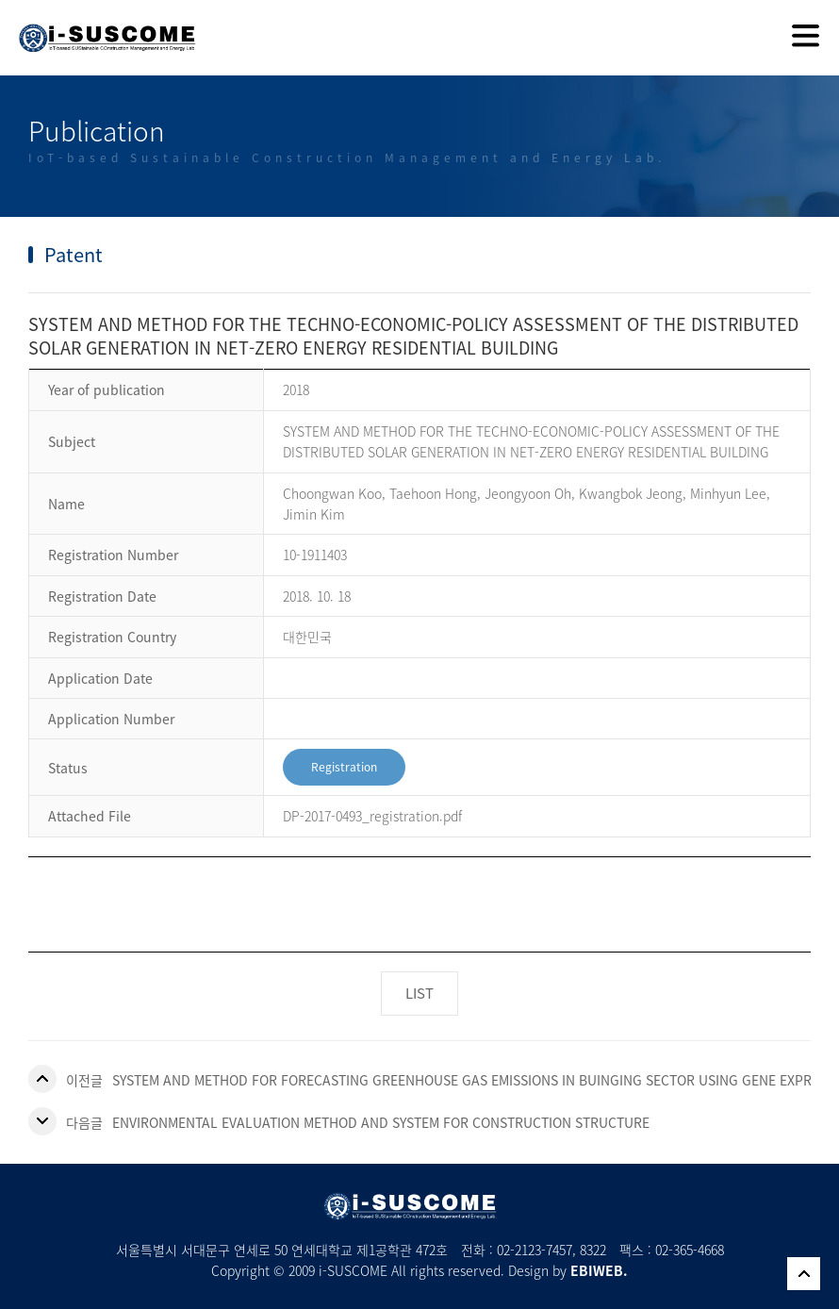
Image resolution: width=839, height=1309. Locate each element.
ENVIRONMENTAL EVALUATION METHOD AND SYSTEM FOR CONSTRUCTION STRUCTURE (381, 1122)
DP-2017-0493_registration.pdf (372, 815)
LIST (419, 993)
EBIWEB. (599, 1270)
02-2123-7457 (534, 1249)
